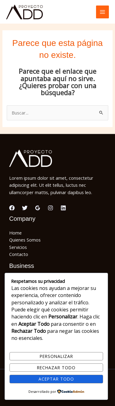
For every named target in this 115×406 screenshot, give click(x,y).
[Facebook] (12, 208)
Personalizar (56, 356)
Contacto (18, 254)
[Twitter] (25, 208)
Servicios (18, 247)
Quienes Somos (25, 240)
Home (15, 233)
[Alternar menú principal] (102, 12)
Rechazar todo (56, 367)
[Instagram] (50, 208)
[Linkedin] (63, 208)
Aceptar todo (56, 379)
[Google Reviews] (37, 208)
